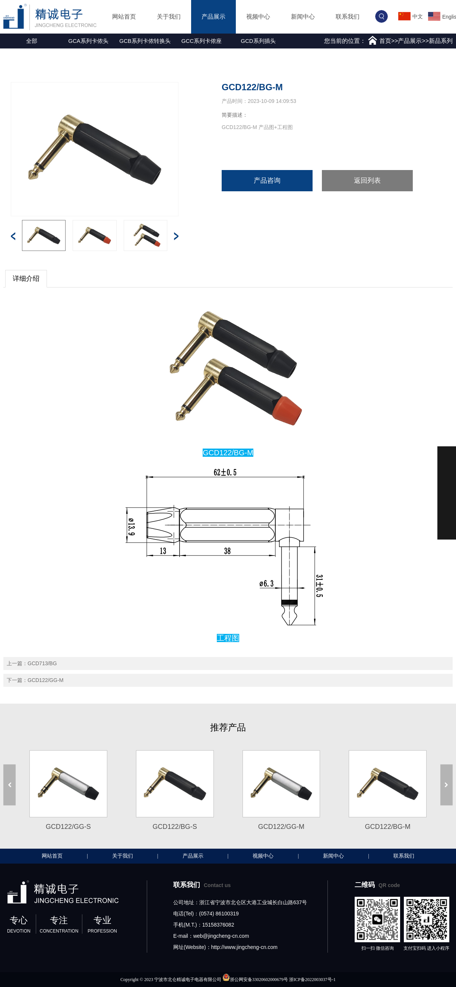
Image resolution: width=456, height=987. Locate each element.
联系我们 (348, 16)
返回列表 (367, 180)
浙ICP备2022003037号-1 (312, 979)
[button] (5, 41)
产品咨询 (267, 180)
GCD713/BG (42, 663)
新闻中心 (303, 16)
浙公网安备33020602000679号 (259, 979)
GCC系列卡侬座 (201, 41)
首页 (385, 41)
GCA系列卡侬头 (88, 41)
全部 (31, 41)
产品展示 (213, 16)
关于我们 (169, 16)
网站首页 (124, 16)
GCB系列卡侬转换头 (145, 41)
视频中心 (258, 16)
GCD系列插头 (258, 41)
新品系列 (441, 41)
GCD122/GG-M (45, 680)
